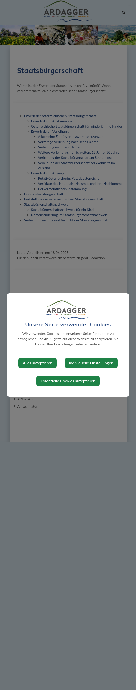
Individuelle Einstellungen (91, 363)
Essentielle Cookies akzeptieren (68, 380)
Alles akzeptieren (37, 363)
